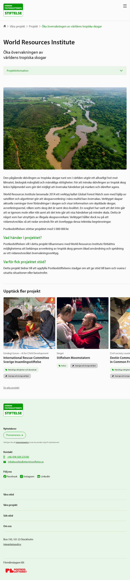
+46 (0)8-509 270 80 (18, 456)
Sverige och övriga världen (18, 376)
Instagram (29, 476)
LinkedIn (45, 476)
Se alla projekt (11, 387)
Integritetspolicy (22, 442)
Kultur (63, 365)
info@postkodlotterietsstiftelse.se (26, 461)
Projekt (33, 26)
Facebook (12, 476)
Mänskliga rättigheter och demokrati (22, 370)
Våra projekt (17, 26)
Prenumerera (13, 435)
